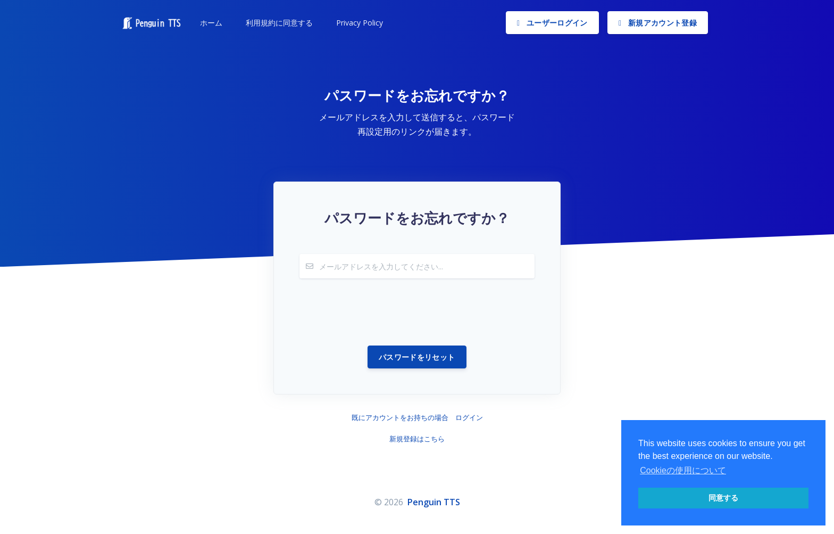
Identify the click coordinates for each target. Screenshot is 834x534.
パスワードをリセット (417, 357)
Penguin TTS (433, 502)
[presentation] (380, 312)
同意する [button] (723, 498)
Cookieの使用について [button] (683, 470)
